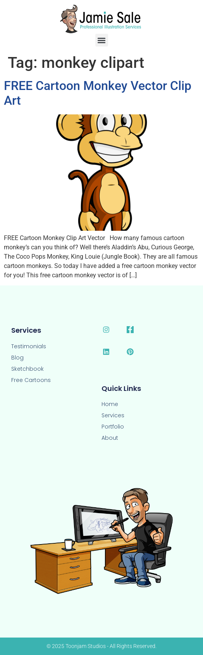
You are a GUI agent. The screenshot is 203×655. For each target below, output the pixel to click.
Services (113, 415)
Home (110, 404)
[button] (101, 40)
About (110, 438)
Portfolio (113, 426)
